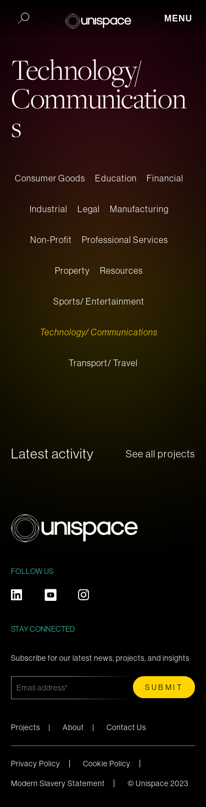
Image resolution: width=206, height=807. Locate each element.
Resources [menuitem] (121, 270)
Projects (25, 727)
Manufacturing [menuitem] (139, 209)
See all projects (160, 454)
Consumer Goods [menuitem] (50, 178)
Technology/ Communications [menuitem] (99, 332)
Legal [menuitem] (88, 209)
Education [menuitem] (116, 178)
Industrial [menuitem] (49, 209)
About (73, 727)
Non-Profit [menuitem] (51, 240)
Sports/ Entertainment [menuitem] (98, 301)
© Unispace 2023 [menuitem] (157, 783)
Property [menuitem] (72, 270)
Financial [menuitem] (165, 178)
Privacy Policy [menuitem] (35, 763)
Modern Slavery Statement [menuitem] (58, 783)
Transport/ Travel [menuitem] (103, 363)
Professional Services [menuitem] (125, 240)
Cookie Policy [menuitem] (107, 763)
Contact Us (126, 727)
